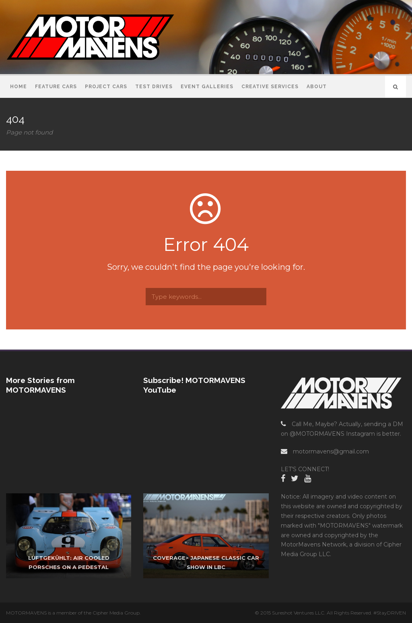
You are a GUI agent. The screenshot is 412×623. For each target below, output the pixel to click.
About (317, 86)
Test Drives (154, 86)
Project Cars (106, 86)
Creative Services (270, 86)
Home (18, 86)
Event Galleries (207, 86)
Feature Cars (56, 86)
